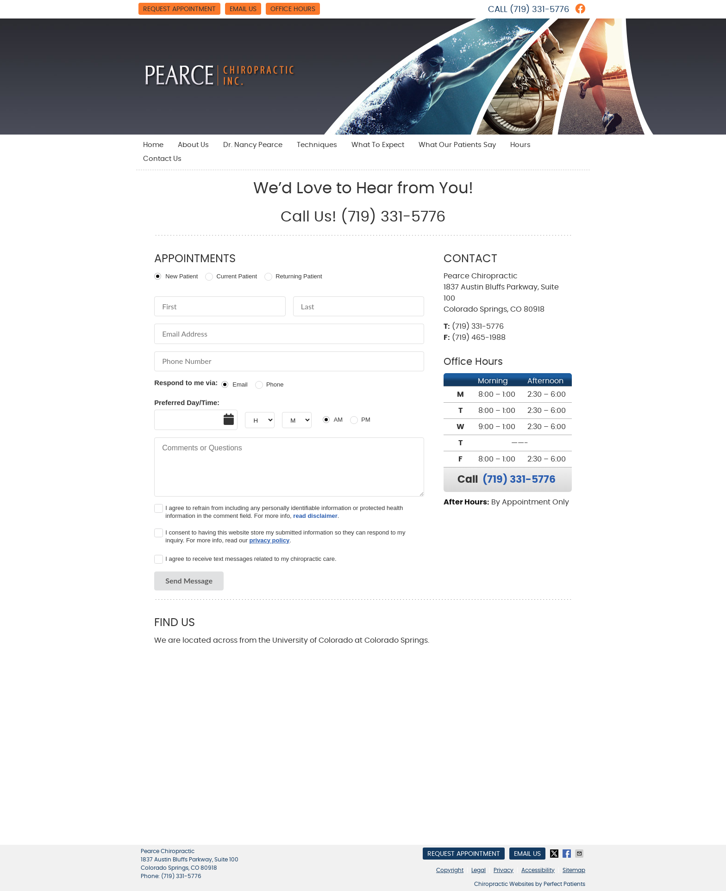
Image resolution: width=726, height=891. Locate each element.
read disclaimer (315, 515)
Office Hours (292, 9)
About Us (193, 144)
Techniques (317, 144)
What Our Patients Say (457, 144)
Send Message (189, 580)
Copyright (449, 870)
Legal (478, 870)
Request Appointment (179, 9)
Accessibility (538, 870)
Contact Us (162, 158)
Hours (520, 144)
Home (153, 144)
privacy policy (269, 540)
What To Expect (377, 144)
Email (240, 384)
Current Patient (237, 276)
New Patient (181, 276)
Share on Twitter (555, 853)
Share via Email (580, 853)
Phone (275, 384)
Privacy (503, 870)
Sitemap (574, 870)
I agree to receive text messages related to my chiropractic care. (250, 558)
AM (338, 419)
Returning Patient (298, 276)
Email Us (243, 9)
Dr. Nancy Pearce (252, 144)
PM (365, 419)
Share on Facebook (568, 853)
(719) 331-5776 (539, 10)
